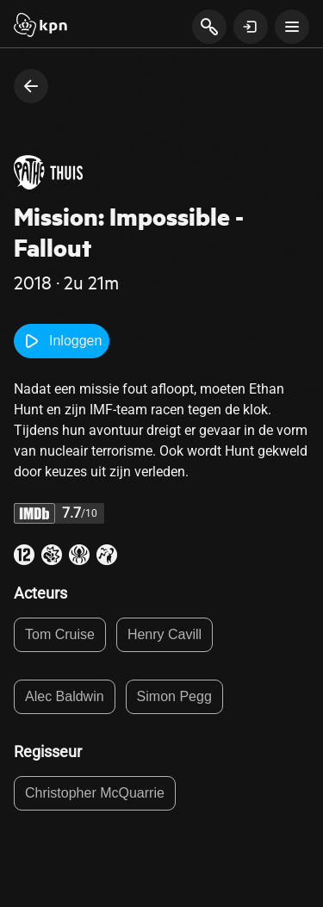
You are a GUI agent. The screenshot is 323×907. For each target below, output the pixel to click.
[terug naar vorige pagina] (31, 86)
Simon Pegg (174, 696)
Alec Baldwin (64, 696)
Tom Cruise (60, 634)
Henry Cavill (164, 634)
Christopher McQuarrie (95, 793)
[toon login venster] (250, 26)
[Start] (40, 26)
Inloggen (62, 341)
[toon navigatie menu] (292, 26)
